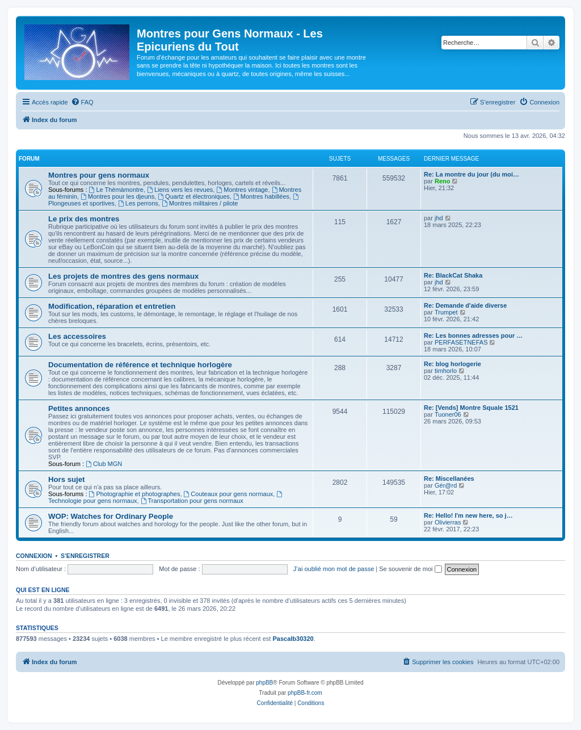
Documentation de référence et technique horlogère (140, 364)
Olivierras (448, 522)
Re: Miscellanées (449, 478)
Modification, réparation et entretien (111, 306)
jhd (439, 218)
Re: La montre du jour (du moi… (471, 174)
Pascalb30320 (292, 638)
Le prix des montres (83, 219)
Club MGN (104, 463)
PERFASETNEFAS (461, 342)
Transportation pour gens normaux (192, 500)
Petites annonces (79, 408)
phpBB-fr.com (305, 693)
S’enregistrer (85, 555)
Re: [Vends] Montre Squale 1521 (471, 407)
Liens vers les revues (180, 189)
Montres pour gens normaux (98, 175)
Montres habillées (261, 196)
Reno (443, 181)
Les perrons (138, 203)
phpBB (264, 682)
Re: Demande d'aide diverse (465, 305)
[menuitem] (82, 102)
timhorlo (446, 370)
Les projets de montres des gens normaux (123, 276)
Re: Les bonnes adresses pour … (473, 335)
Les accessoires (77, 336)
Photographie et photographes (134, 493)
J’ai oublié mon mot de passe (333, 568)
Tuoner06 (448, 414)
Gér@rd (446, 485)
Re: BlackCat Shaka (453, 275)
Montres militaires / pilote (200, 203)
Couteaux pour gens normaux (228, 493)
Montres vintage (242, 189)
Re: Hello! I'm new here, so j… (468, 515)
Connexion (34, 555)
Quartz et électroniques (194, 196)
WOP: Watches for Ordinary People (110, 516)
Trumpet (446, 312)
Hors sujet (66, 479)
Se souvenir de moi (410, 568)
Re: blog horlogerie (452, 363)
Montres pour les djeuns (117, 196)
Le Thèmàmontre (116, 189)
